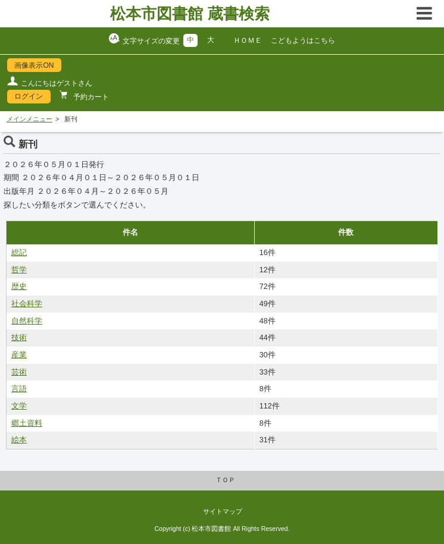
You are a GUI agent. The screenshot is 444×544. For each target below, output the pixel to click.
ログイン (28, 96)
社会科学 (26, 304)
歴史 (19, 286)
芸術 (19, 372)
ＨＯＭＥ (247, 40)
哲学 (19, 270)
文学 (19, 406)
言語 (19, 389)
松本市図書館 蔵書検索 (189, 13)
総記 (19, 253)
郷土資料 (26, 423)
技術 (19, 338)
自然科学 (26, 321)
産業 (19, 355)
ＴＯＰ (225, 479)
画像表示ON (34, 65)
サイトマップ (222, 511)
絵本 (19, 440)
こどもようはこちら (303, 40)
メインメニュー (29, 118)
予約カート (90, 97)
